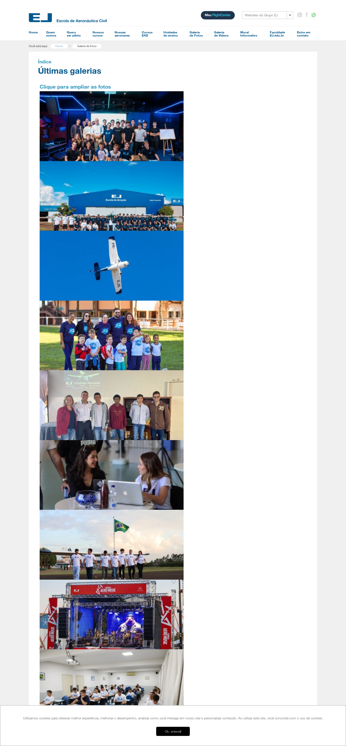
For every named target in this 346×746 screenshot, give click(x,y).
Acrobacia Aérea (122, 570)
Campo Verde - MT (62, 638)
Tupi (251, 536)
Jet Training (119, 574)
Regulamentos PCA (199, 544)
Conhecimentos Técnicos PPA (205, 567)
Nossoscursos (98, 33)
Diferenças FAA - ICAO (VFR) (204, 598)
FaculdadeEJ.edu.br (277, 33)
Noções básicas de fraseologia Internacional (214, 601)
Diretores (55, 566)
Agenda (117, 590)
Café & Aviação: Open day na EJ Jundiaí (196, 203)
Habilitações (120, 526)
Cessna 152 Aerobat (262, 525)
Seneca (253, 544)
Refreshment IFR (197, 590)
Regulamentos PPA (199, 548)
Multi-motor (119, 543)
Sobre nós (57, 526)
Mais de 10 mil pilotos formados (273, 228)
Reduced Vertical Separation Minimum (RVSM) (215, 582)
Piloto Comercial (122, 536)
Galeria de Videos (261, 582)
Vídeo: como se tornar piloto (270, 123)
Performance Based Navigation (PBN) (210, 532)
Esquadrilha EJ (59, 562)
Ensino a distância (61, 696)
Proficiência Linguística (126, 581)
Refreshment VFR (197, 571)
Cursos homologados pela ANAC (70, 578)
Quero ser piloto (61, 594)
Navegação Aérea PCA (201, 536)
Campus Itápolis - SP (63, 631)
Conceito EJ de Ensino (64, 559)
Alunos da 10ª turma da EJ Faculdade (194, 277)
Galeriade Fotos (196, 33)
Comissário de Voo (198, 528)
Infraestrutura (58, 539)
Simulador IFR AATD (261, 567)
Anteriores (53, 326)
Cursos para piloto (124, 514)
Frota (53, 570)
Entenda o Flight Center (64, 582)
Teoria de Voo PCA (199, 574)
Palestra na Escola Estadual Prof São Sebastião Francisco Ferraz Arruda (133, 205)
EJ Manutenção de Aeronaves (68, 688)
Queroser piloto (74, 33)
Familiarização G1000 (200, 559)
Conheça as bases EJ (264, 219)
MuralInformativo (248, 33)
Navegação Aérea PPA (201, 540)
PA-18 (253, 551)
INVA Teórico (195, 617)
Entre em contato (260, 594)
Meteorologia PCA (198, 551)
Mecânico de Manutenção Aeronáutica (135, 555)
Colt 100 (254, 528)
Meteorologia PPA (198, 555)
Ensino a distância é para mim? (272, 140)
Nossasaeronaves (122, 33)
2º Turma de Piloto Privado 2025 (66, 277)
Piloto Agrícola (121, 551)
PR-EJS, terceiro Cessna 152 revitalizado (196, 128)
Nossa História (59, 532)
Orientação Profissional (64, 616)
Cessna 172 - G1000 (262, 540)
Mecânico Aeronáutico (200, 609)
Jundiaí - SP (57, 635)
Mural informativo (261, 588)
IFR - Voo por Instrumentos (129, 539)
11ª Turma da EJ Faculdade (131, 132)
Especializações (123, 563)
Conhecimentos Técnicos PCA (205, 563)
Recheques (256, 600)
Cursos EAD (195, 514)
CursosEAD (147, 33)
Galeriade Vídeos (221, 33)
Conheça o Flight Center (267, 132)
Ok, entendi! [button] (173, 731)
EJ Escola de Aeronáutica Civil (68, 684)
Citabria (253, 548)
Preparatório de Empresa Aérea (206, 605)
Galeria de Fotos (260, 575)
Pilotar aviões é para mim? (66, 600)
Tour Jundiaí (57, 646)
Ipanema (254, 559)
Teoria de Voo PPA (199, 578)
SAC (252, 607)
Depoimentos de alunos (64, 547)
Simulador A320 (259, 563)
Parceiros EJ (58, 586)
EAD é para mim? (60, 604)
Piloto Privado (121, 532)
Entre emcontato (303, 33)
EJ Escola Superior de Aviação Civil (71, 536)
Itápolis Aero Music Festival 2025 (131, 277)
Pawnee (254, 555)
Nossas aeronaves (261, 514)
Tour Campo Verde (62, 650)
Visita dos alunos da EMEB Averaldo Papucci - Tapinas (66, 203)
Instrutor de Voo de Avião (128, 547)
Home (33, 32)
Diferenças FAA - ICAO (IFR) (204, 594)
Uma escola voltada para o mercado (72, 543)
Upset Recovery (122, 577)
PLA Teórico (194, 613)
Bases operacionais (63, 624)
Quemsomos (51, 33)
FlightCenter (57, 692)
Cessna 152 (256, 521)
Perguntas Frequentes (63, 574)
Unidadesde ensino (170, 33)
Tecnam (254, 532)
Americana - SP (59, 642)
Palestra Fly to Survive (62, 132)
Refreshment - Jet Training (203, 586)
